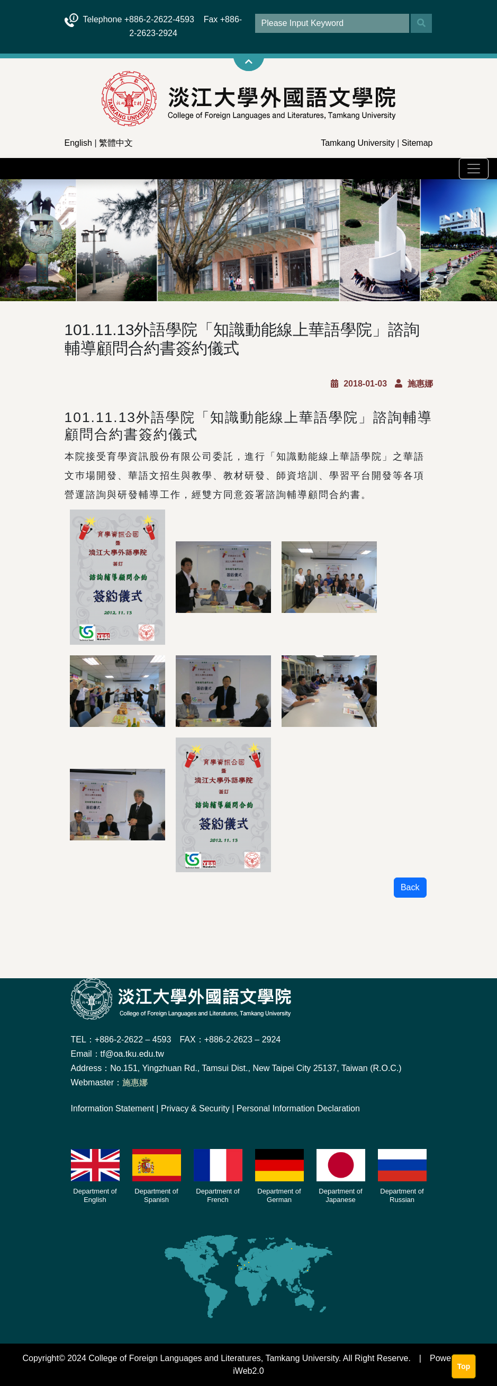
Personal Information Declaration (298, 1108)
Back (410, 887)
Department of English (94, 1195)
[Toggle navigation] (474, 168)
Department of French (217, 1195)
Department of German (279, 1195)
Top (464, 1366)
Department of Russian (401, 1195)
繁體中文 (116, 142)
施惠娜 (135, 1082)
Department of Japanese (340, 1195)
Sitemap (417, 142)
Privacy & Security (195, 1108)
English (78, 142)
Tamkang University (358, 142)
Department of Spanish (156, 1195)
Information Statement (112, 1108)
